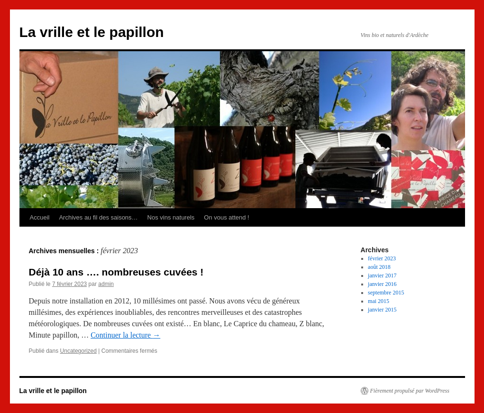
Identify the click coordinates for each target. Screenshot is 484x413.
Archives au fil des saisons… (98, 217)
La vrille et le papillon (91, 32)
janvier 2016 (382, 284)
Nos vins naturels (171, 217)
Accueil (40, 217)
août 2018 (379, 267)
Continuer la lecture (125, 335)
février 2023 (382, 258)
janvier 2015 (382, 309)
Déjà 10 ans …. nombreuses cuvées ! (116, 271)
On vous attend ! (226, 217)
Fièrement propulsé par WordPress (409, 390)
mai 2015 (378, 301)
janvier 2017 (382, 275)
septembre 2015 (386, 292)
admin (106, 284)
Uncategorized (78, 351)
